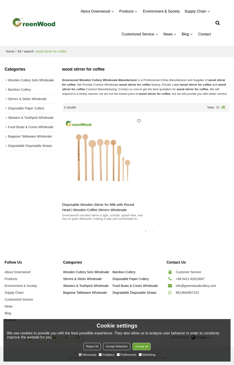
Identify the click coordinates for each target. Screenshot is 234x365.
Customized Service (138, 34)
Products (127, 11)
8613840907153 (187, 292)
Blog (185, 34)
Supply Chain (195, 11)
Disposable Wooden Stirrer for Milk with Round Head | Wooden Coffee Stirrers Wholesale (98, 207)
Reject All (92, 346)
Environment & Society (161, 11)
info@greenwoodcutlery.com (196, 285)
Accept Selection (117, 346)
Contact (204, 34)
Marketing (147, 354)
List (218, 107)
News (168, 34)
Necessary (87, 354)
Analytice (106, 354)
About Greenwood (95, 11)
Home (10, 51)
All (19, 51)
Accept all (141, 346)
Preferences (126, 354)
